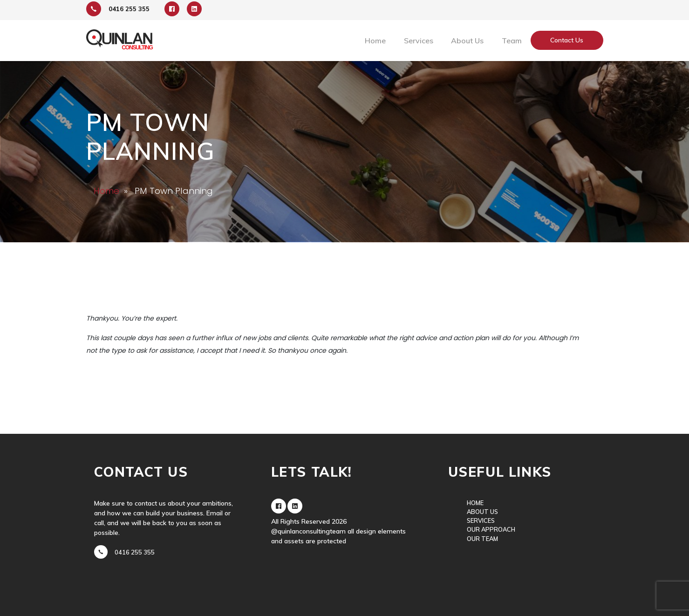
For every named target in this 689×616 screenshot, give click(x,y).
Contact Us (566, 40)
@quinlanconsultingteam (308, 531)
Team (512, 40)
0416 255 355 (135, 552)
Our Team (482, 538)
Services (418, 40)
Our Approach (491, 529)
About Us (467, 40)
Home (375, 40)
